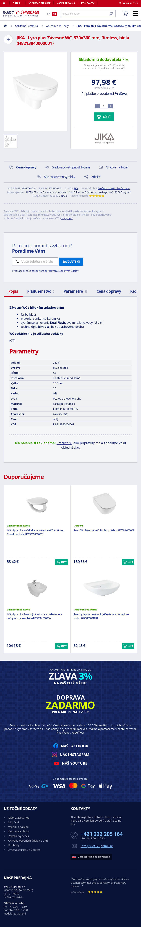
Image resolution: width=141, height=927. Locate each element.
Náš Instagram (74, 754)
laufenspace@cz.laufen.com (114, 188)
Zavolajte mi (71, 261)
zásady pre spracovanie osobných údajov (55, 270)
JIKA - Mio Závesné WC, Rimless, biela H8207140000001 (103, 530)
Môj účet (13, 822)
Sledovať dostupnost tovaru (71, 167)
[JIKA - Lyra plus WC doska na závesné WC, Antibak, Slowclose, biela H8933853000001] (37, 504)
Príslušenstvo (40, 291)
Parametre (75, 291)
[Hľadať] (88, 13)
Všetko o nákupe (39, 3)
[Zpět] (8, 39)
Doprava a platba (19, 831)
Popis (13, 291)
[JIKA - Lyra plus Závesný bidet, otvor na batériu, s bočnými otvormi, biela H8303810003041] (37, 588)
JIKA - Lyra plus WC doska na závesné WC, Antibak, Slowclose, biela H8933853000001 (35, 532)
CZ (48, 14)
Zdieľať (95, 177)
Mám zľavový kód (19, 817)
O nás (16, 3)
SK (54, 14)
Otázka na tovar (117, 167)
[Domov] (6, 3)
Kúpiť (107, 117)
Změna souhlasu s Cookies (24, 849)
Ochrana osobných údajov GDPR (28, 840)
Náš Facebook (74, 745)
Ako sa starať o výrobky (59, 177)
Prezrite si (64, 443)
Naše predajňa (66, 3)
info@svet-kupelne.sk (97, 846)
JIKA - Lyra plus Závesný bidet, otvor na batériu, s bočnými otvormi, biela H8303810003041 (34, 616)
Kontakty (87, 3)
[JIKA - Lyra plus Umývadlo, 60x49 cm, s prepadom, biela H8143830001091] (104, 588)
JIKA (76, 188)
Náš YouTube (74, 763)
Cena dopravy (109, 291)
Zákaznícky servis (18, 836)
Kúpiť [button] (63, 562)
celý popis (67, 218)
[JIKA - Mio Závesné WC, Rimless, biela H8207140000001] (104, 504)
